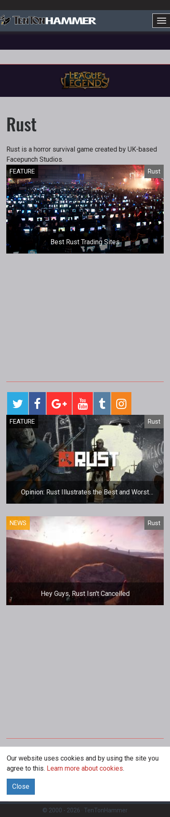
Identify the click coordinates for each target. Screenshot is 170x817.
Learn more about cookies (85, 768)
